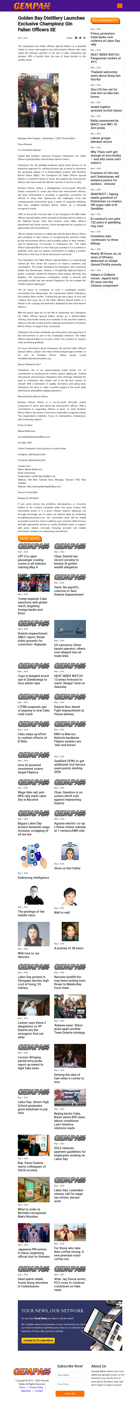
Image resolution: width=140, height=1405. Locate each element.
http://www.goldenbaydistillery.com (44, 486)
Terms (22, 1387)
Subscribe (70, 1393)
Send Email (29, 473)
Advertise (26, 1391)
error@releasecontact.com (31, 517)
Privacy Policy (36, 1387)
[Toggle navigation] (119, 5)
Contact (39, 1391)
